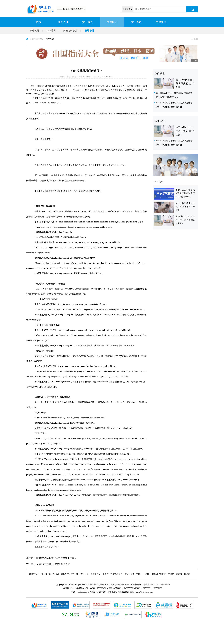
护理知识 (161, 22)
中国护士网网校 (175, 574)
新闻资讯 (63, 22)
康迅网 (187, 574)
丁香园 (106, 574)
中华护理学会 (116, 574)
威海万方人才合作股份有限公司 (75, 574)
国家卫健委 (129, 574)
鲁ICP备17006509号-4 (160, 584)
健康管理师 (96, 574)
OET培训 (51, 30)
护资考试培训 (70, 30)
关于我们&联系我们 (50, 574)
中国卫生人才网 (143, 574)
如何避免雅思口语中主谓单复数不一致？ (56, 558)
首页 (38, 22)
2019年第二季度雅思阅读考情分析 (52, 564)
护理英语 (34, 30)
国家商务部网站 (159, 574)
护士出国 (87, 22)
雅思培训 (89, 30)
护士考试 (136, 22)
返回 (196, 39)
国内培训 (112, 22)
